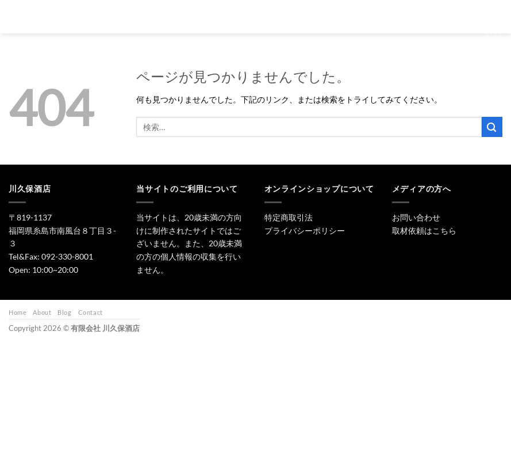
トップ (200, 11)
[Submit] (492, 127)
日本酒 (243, 11)
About (42, 312)
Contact (90, 312)
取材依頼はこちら (424, 230)
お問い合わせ (410, 11)
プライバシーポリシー (304, 230)
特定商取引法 (288, 217)
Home (17, 312)
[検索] (167, 11)
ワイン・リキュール (340, 11)
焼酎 (282, 11)
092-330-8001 (67, 256)
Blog (64, 312)
